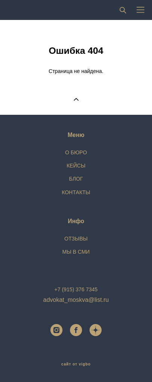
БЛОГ (76, 179)
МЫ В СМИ (76, 252)
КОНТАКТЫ (76, 192)
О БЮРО (76, 152)
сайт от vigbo (76, 364)
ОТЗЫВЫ (76, 239)
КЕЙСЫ (76, 166)
